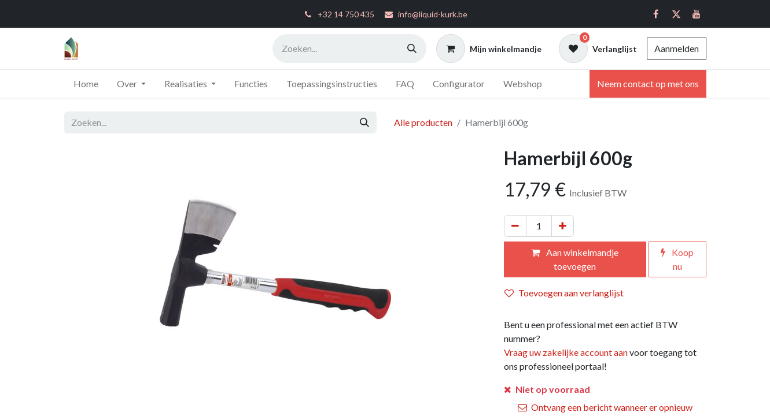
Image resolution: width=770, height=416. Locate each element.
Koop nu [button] (677, 259)
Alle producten (423, 122)
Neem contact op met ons (648, 83)
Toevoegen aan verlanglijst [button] (564, 292)
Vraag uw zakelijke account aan (566, 352)
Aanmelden (676, 48)
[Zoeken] (411, 48)
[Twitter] (676, 14)
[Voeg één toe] (562, 226)
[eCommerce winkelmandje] (489, 48)
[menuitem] (86, 83)
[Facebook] (656, 14)
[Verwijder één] (515, 226)
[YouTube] (696, 14)
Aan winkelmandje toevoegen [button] (574, 259)
